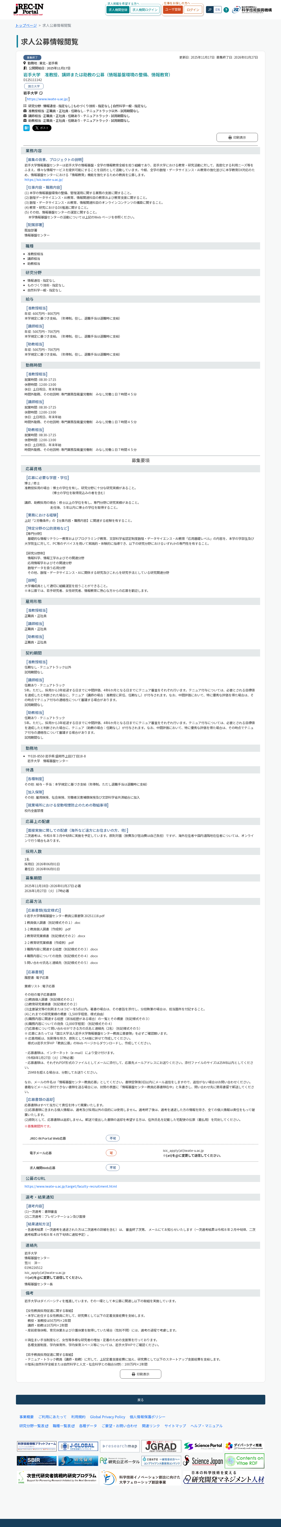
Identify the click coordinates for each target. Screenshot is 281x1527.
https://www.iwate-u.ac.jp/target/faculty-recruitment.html (70, 1186)
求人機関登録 (117, 9)
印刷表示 (237, 137)
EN (217, 9)
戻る (140, 1399)
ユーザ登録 (173, 9)
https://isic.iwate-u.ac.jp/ (43, 179)
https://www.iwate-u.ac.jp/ (47, 98)
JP (210, 9)
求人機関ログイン (144, 9)
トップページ (26, 25)
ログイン (193, 9)
